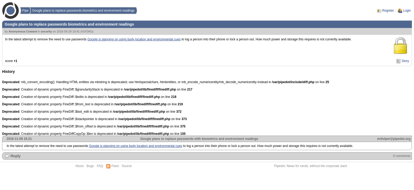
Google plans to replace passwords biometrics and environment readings (83, 10)
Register (388, 10)
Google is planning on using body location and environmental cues (134, 39)
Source (127, 166)
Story (405, 61)
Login (407, 10)
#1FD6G (86, 31)
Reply (16, 156)
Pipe (25, 10)
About (79, 166)
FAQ (100, 166)
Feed (115, 166)
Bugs (90, 166)
